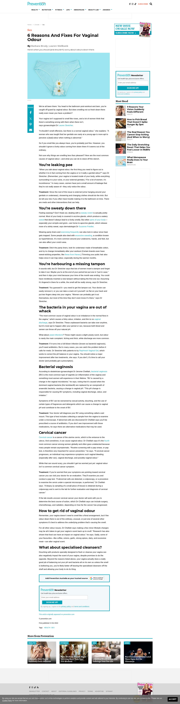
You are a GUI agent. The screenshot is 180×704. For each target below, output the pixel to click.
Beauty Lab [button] (93, 10)
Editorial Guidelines (68, 691)
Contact (45, 691)
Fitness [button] (58, 10)
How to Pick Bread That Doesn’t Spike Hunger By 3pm (137, 122)
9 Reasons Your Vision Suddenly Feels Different (135, 109)
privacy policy (66, 606)
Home (29, 24)
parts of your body (97, 220)
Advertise (99, 691)
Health (31, 643)
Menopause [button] (79, 10)
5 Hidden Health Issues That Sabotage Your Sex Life (105, 660)
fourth (106, 441)
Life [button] (68, 10)
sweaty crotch (87, 213)
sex (52, 628)
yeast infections (56, 335)
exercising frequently (70, 232)
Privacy (82, 691)
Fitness (64, 643)
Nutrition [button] (46, 10)
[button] (39, 10)
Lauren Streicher (66, 125)
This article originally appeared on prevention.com (56, 614)
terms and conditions (81, 606)
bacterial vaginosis (99, 371)
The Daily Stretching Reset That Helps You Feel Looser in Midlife (138, 147)
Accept (173, 699)
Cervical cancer (45, 437)
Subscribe (143, 4)
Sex (43, 24)
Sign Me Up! (52, 602)
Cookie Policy (7, 700)
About (54, 691)
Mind (127, 643)
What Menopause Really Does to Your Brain (137, 160)
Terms (90, 691)
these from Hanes (72, 254)
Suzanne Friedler (86, 226)
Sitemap (109, 691)
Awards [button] (106, 10)
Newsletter (34, 691)
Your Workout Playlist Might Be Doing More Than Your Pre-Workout (73, 659)
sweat (41, 220)
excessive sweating (83, 235)
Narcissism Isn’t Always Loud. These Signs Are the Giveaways (138, 659)
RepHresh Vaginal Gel (88, 351)
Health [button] (34, 10)
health (47, 628)
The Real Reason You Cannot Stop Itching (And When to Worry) (138, 134)
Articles (37, 24)
